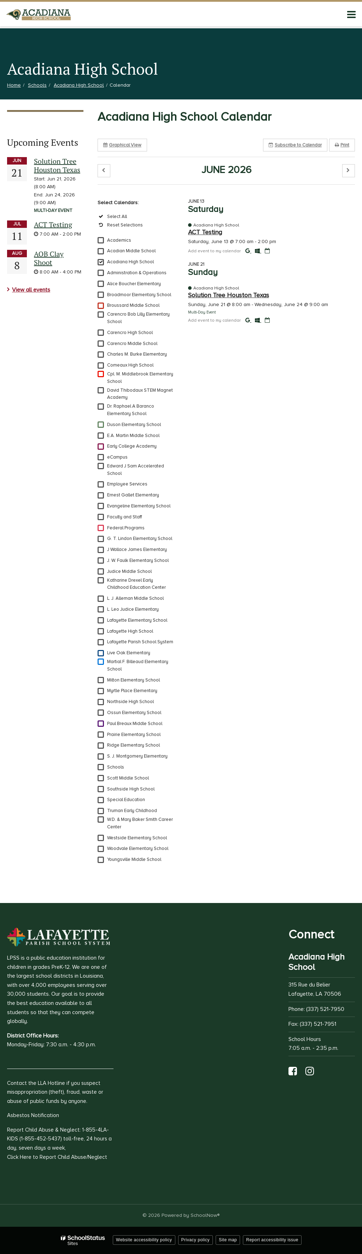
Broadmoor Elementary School (139, 295)
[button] (104, 170)
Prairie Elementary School (133, 734)
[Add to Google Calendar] (248, 251)
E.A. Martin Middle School (133, 435)
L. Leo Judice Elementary (133, 609)
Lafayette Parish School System (140, 642)
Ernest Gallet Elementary (133, 495)
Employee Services (127, 484)
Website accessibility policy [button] (144, 1239)
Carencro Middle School (132, 343)
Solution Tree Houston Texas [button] (228, 295)
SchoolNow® (205, 1215)
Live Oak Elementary (128, 653)
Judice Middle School (129, 571)
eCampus (117, 457)
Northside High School (130, 701)
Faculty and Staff (124, 517)
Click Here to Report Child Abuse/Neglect (57, 1157)
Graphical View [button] (122, 145)
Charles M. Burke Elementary (137, 354)
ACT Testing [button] (205, 232)
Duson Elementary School (134, 424)
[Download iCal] (267, 251)
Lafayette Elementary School (137, 620)
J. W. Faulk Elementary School (138, 560)
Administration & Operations (137, 273)
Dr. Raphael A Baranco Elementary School (130, 409)
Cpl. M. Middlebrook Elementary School (140, 377)
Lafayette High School (130, 631)
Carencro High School (130, 332)
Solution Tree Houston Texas (57, 165)
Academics (119, 240)
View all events (31, 289)
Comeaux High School (130, 365)
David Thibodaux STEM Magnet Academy (140, 394)
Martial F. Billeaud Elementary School (137, 665)
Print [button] (342, 145)
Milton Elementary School (133, 680)
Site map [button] (228, 1239)
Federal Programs (126, 528)
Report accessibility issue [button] (272, 1239)
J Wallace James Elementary (137, 549)
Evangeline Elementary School (138, 506)
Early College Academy (132, 446)
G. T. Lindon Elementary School (139, 538)
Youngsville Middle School (134, 859)
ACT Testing (53, 224)
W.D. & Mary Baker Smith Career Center (140, 823)
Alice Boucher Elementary (134, 284)
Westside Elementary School (137, 838)
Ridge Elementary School (133, 745)
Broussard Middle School (133, 305)
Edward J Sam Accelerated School (135, 469)
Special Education (126, 800)
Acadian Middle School (131, 251)
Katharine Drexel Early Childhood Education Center (136, 584)
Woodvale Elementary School (137, 848)
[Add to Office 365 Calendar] (258, 251)
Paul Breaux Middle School (134, 723)
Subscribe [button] (295, 145)
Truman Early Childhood (132, 810)
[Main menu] (351, 14)
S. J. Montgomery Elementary (137, 756)
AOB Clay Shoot (49, 258)
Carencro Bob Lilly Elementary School (138, 317)
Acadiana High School (79, 85)
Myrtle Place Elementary (132, 691)
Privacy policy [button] (195, 1239)
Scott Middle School (128, 778)
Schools (37, 85)
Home (14, 85)
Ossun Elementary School (134, 712)
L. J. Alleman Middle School (135, 598)
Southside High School (130, 789)
